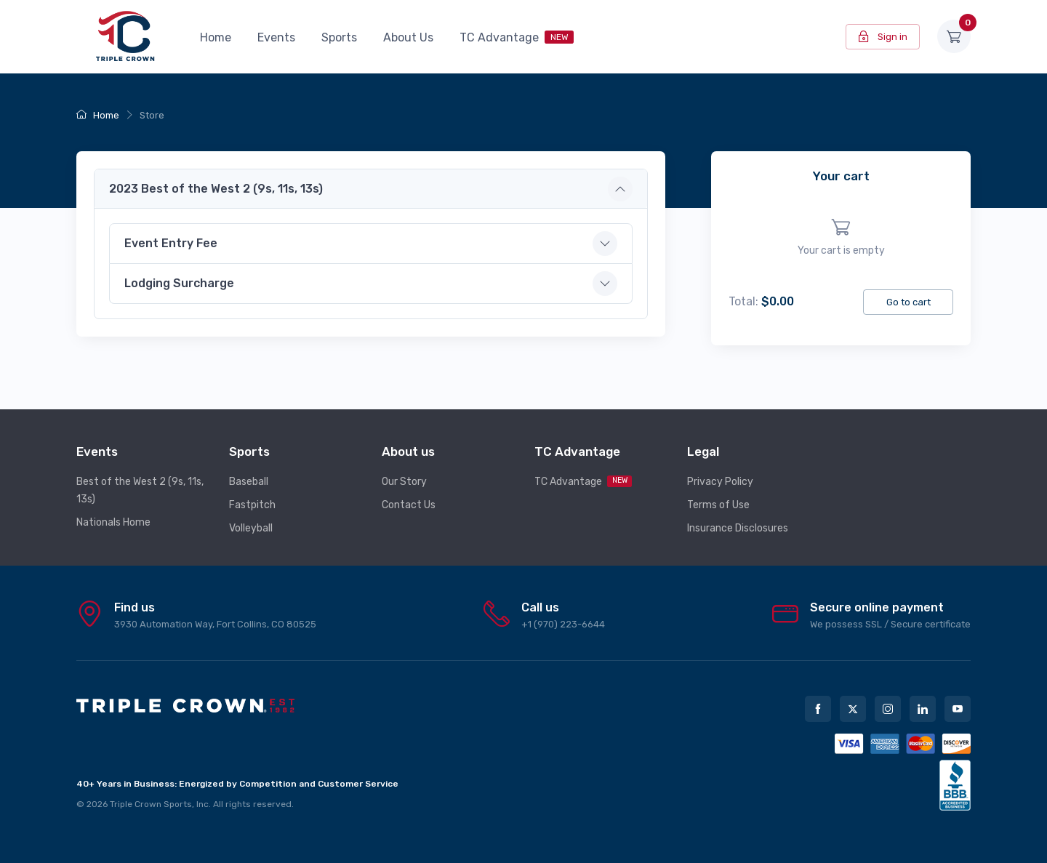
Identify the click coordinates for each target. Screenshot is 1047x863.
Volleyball (251, 528)
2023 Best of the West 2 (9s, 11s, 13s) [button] (216, 189)
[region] (841, 238)
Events (276, 37)
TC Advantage (517, 37)
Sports (339, 37)
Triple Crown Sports (151, 804)
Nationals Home (113, 522)
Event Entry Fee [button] (170, 243)
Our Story (404, 481)
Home (215, 37)
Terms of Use (718, 505)
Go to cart (908, 302)
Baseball (248, 481)
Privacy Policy (720, 481)
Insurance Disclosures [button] (737, 528)
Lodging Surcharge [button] (179, 283)
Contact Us (409, 505)
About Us (408, 37)
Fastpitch (252, 505)
